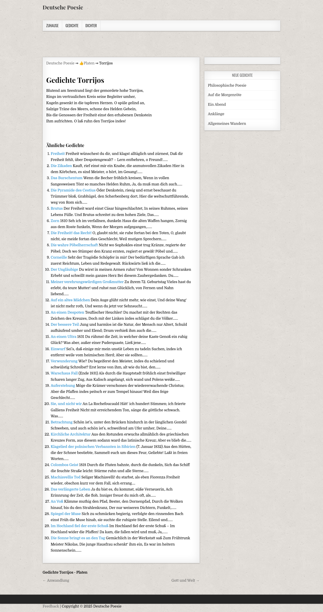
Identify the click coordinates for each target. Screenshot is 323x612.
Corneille (59, 257)
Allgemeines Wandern (227, 124)
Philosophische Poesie (227, 86)
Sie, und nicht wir (67, 404)
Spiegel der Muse (66, 514)
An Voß (57, 502)
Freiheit (58, 154)
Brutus (57, 209)
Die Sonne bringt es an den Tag (78, 538)
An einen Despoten (68, 312)
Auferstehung (63, 386)
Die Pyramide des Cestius (73, 190)
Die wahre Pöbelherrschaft (75, 245)
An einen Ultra (64, 337)
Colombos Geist (65, 465)
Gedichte (72, 25)
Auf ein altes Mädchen (71, 300)
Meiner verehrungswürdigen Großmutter (87, 282)
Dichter (91, 25)
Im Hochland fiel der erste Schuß (80, 526)
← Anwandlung (56, 581)
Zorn (55, 221)
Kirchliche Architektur (71, 434)
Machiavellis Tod (66, 477)
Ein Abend (217, 105)
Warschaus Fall (65, 373)
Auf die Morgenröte (224, 95)
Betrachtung (62, 422)
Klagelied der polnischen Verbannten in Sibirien (93, 447)
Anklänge (216, 114)
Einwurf (58, 349)
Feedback (51, 606)
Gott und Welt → (185, 581)
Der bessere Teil (65, 325)
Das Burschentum (67, 178)
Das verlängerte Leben (71, 489)
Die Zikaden (62, 166)
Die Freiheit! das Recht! (71, 233)
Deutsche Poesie (63, 7)
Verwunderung (64, 361)
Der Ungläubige (65, 270)
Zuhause (52, 25)
